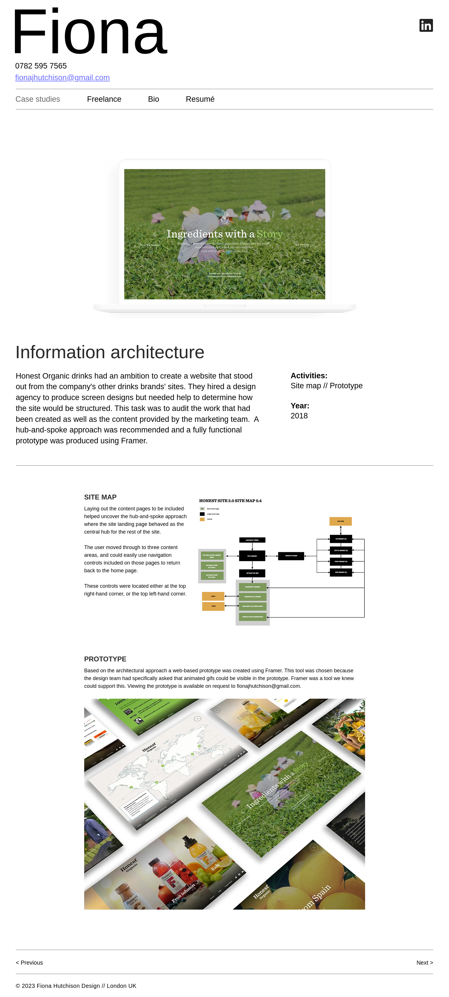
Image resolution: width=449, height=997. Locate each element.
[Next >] (413, 962)
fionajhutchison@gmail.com (268, 686)
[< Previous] (36, 962)
